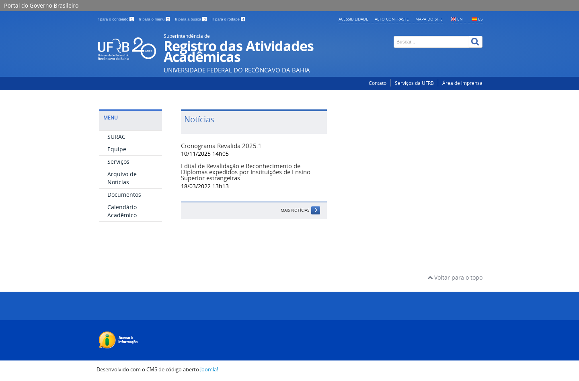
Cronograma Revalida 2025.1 (221, 146)
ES (480, 19)
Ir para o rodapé (228, 19)
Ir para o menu (155, 19)
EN (460, 19)
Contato (377, 83)
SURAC (116, 136)
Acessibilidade (353, 19)
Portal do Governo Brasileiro (41, 5)
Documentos (124, 194)
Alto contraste (392, 19)
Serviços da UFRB (414, 83)
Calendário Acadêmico (122, 211)
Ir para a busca (191, 19)
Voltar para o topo (454, 277)
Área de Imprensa (462, 83)
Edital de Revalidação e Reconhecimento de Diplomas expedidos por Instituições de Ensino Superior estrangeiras (245, 172)
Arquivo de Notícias (122, 178)
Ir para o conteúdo (115, 19)
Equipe (116, 149)
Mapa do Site (429, 19)
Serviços (118, 161)
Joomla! (209, 369)
